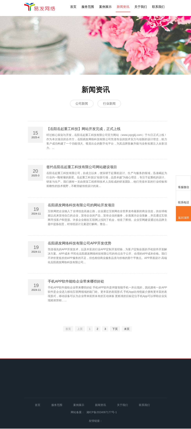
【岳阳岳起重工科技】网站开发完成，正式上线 (83, 129)
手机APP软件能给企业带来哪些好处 (76, 282)
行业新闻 (110, 103)
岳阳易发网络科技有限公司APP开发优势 (79, 244)
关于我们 (140, 6)
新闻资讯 (123, 6)
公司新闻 (81, 103)
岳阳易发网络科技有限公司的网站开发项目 (81, 206)
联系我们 (158, 6)
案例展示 (105, 6)
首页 (73, 6)
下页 (115, 329)
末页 (126, 329)
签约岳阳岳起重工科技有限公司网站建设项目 (81, 168)
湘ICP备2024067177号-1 (101, 412)
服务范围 (87, 6)
